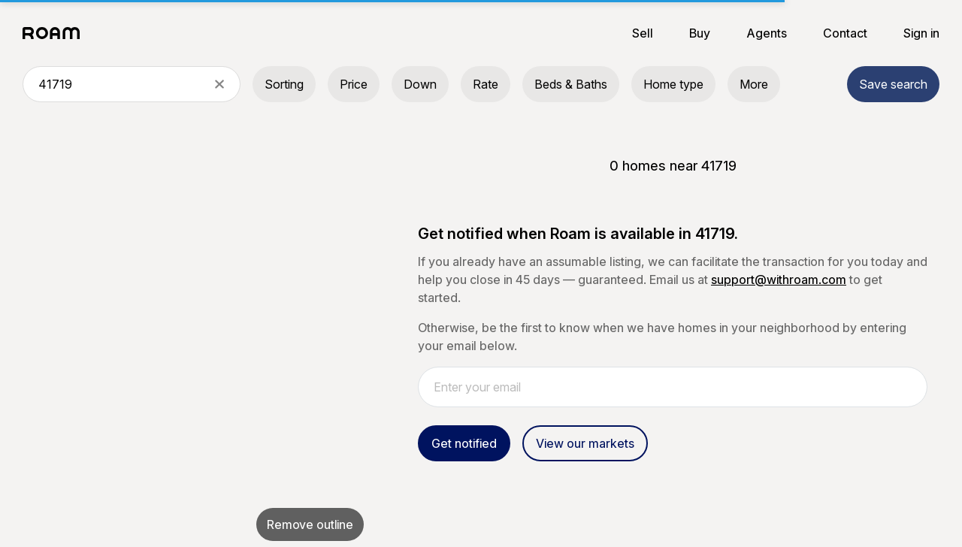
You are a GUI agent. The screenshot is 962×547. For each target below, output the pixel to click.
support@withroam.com (778, 279)
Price (354, 84)
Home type (673, 84)
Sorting (284, 84)
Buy (699, 33)
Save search (893, 84)
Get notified (464, 443)
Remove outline (310, 524)
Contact (845, 33)
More (754, 84)
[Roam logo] (56, 33)
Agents (766, 33)
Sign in (921, 33)
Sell (642, 33)
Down (420, 84)
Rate (485, 84)
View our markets (585, 443)
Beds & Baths (570, 84)
